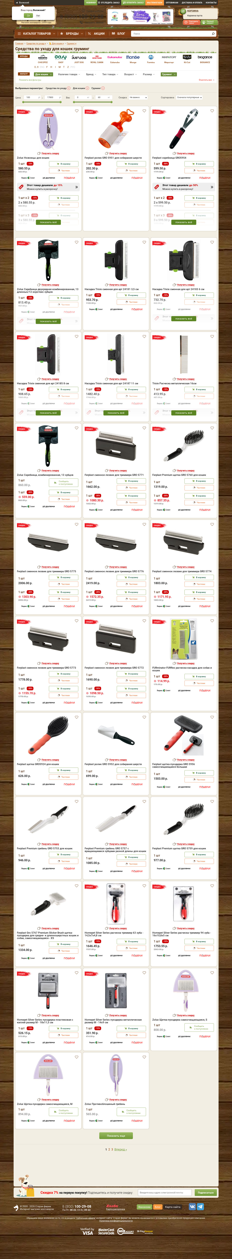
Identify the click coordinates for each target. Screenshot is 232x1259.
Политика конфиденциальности (116, 1240)
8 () (82, 16)
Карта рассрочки (115, 1228)
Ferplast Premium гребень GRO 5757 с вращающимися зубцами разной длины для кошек (115, 869)
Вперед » (120, 1169)
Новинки (91, 3)
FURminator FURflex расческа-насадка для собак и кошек (182, 688)
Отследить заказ (110, 3)
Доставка (192, 3)
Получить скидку (50, 153)
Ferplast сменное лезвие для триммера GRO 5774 (182, 590)
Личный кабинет (210, 22)
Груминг (96, 88)
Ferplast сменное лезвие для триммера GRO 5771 (114, 494)
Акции (99, 33)
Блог (121, 33)
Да (28, 15)
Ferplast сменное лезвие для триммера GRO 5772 (114, 687)
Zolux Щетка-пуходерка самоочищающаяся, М (44, 1123)
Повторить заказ (193, 22)
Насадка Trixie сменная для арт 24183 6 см (178, 308)
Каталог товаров (37, 33)
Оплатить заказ (134, 3)
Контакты (211, 3)
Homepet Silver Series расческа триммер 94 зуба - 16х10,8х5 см (181, 953)
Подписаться (205, 1212)
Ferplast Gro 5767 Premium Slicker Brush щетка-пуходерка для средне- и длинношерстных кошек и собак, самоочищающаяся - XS (48, 955)
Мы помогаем (154, 3)
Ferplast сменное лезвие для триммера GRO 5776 (114, 590)
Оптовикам (172, 3)
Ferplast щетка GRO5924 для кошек (38, 783)
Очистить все (205, 80)
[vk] (192, 1226)
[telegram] (200, 1226)
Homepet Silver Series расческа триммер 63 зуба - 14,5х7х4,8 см (114, 953)
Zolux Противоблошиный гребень (105, 1123)
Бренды (72, 33)
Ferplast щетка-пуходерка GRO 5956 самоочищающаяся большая (173, 785)
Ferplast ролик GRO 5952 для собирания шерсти (113, 783)
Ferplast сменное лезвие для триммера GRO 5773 (46, 687)
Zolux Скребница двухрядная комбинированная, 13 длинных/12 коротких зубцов (47, 310)
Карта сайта (172, 1226)
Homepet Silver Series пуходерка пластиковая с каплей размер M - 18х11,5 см (45, 1040)
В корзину (65, 164)
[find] (213, 34)
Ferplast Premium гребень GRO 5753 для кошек (44, 867)
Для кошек (79, 88)
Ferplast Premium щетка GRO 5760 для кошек (179, 494)
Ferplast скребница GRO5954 (169, 157)
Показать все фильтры (30, 80)
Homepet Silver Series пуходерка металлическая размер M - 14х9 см (113, 1040)
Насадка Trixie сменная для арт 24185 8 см (43, 402)
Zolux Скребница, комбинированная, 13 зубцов (45, 494)
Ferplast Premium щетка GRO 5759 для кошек (179, 867)
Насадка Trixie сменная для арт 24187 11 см (111, 402)
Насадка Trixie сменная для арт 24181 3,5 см (112, 308)
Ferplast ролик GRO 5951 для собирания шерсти (113, 157)
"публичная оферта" (86, 1237)
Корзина (192, 10)
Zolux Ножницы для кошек (33, 157)
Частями (65, 170)
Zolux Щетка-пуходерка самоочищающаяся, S (179, 1039)
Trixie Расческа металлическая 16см (174, 402)
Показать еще (116, 1155)
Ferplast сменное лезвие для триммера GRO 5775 (46, 590)
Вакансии (144, 1226)
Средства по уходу (56, 88)
